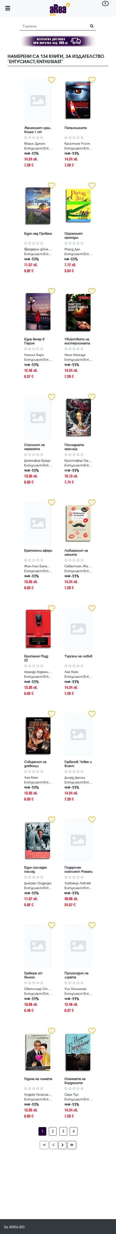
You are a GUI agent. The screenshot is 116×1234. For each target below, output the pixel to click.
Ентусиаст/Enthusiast (38, 148)
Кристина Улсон (77, 144)
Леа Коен (71, 672)
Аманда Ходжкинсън (38, 672)
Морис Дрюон (34, 144)
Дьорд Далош (74, 778)
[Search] (52, 26)
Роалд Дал (72, 249)
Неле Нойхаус (75, 355)
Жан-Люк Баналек (38, 566)
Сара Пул (71, 1095)
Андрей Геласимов (38, 1095)
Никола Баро (34, 355)
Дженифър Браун (37, 461)
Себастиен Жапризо (78, 566)
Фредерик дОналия (38, 249)
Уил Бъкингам (75, 989)
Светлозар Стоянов (38, 989)
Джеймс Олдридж (37, 883)
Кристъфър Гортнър (78, 461)
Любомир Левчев (77, 883)
